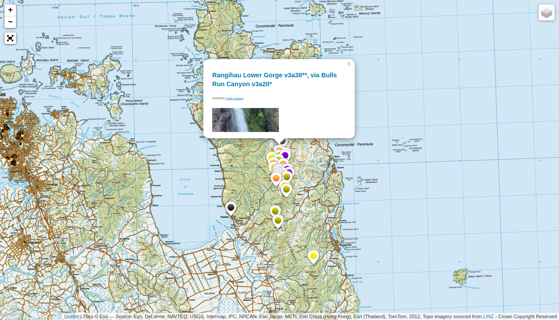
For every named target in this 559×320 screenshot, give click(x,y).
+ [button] (10, 10)
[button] (10, 38)
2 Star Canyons (234, 98)
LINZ (488, 316)
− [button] (10, 22)
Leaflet (71, 316)
